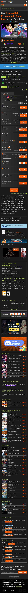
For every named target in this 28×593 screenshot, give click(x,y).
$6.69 (23, 107)
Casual (20, 267)
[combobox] (15, 97)
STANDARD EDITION (14, 87)
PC (3, 77)
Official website (6, 265)
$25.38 (22, 169)
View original (23, 237)
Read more (14, 62)
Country (4, 96)
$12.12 (22, 142)
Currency (4, 100)
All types (4, 87)
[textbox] (12, 97)
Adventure (15, 267)
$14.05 (22, 156)
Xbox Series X (21, 77)
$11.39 (22, 135)
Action (10, 267)
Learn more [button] (19, 586)
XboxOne (11, 77)
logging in (4, 226)
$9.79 (23, 115)
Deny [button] (4, 590)
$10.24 (22, 129)
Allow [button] (12, 590)
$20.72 (22, 163)
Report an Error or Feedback (19, 193)
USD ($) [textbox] (10, 100)
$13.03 (22, 150)
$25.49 (22, 176)
